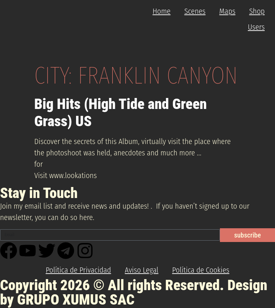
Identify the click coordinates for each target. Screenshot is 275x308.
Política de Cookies (200, 270)
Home (161, 11)
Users (256, 27)
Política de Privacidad (78, 270)
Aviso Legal (142, 270)
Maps (227, 11)
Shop (257, 11)
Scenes (194, 11)
